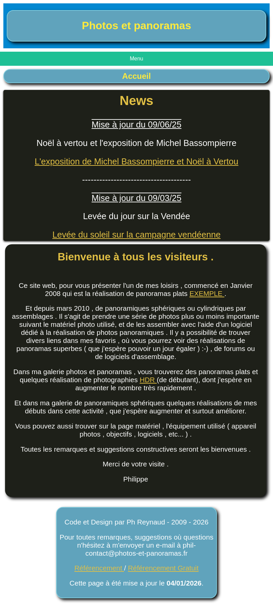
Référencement (99, 568)
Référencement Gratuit (163, 568)
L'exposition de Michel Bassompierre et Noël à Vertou (136, 161)
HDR (148, 380)
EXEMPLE (206, 293)
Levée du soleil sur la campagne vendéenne (136, 234)
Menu (136, 58)
